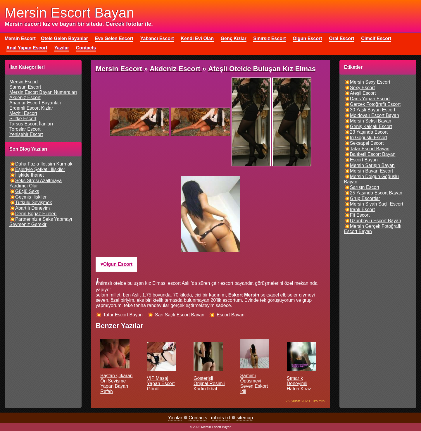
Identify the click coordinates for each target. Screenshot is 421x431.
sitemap (245, 417)
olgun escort (117, 264)
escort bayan (230, 314)
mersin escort (23, 81)
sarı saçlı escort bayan (179, 314)
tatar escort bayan (123, 314)
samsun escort (25, 87)
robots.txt (220, 417)
